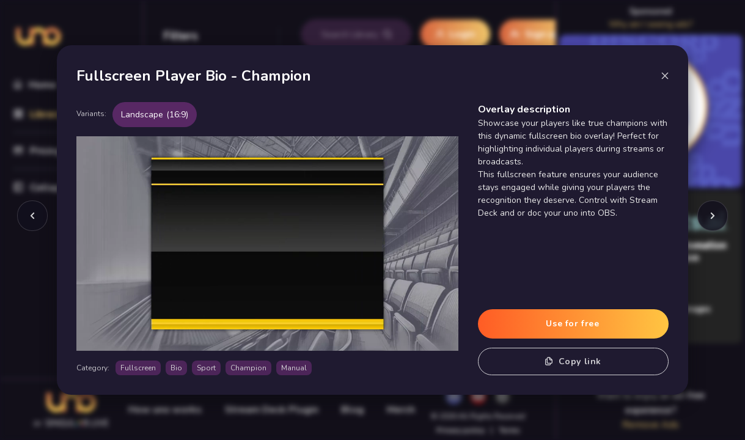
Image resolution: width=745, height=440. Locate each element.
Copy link (573, 361)
